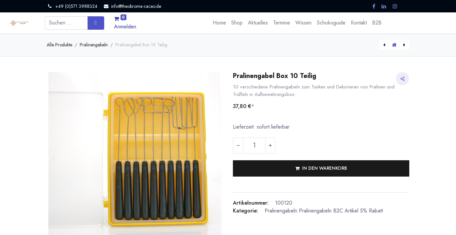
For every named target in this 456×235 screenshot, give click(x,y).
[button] (321, 168)
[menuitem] (219, 22)
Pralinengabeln (94, 44)
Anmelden (125, 26)
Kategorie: (245, 210)
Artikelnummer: (251, 203)
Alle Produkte (59, 44)
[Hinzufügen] (270, 145)
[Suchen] (96, 22)
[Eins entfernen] (238, 145)
